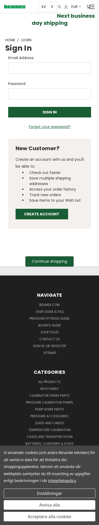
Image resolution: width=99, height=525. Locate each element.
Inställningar (49, 493)
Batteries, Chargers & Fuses (49, 443)
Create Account (41, 214)
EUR (76, 6)
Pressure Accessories (49, 416)
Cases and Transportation (50, 436)
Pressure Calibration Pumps (49, 402)
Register (58, 346)
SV (43, 6)
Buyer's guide (49, 325)
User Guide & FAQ (50, 311)
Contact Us (49, 339)
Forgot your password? (49, 126)
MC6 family (49, 388)
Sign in (39, 346)
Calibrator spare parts (49, 395)
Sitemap (49, 353)
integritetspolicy (62, 480)
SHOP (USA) (50, 332)
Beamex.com (49, 304)
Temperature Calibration (50, 430)
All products (49, 382)
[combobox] (48, 7)
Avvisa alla (49, 505)
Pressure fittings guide (49, 318)
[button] (49, 261)
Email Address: (21, 57)
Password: (17, 83)
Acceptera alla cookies (49, 516)
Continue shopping (49, 261)
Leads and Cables (49, 423)
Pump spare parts (49, 409)
